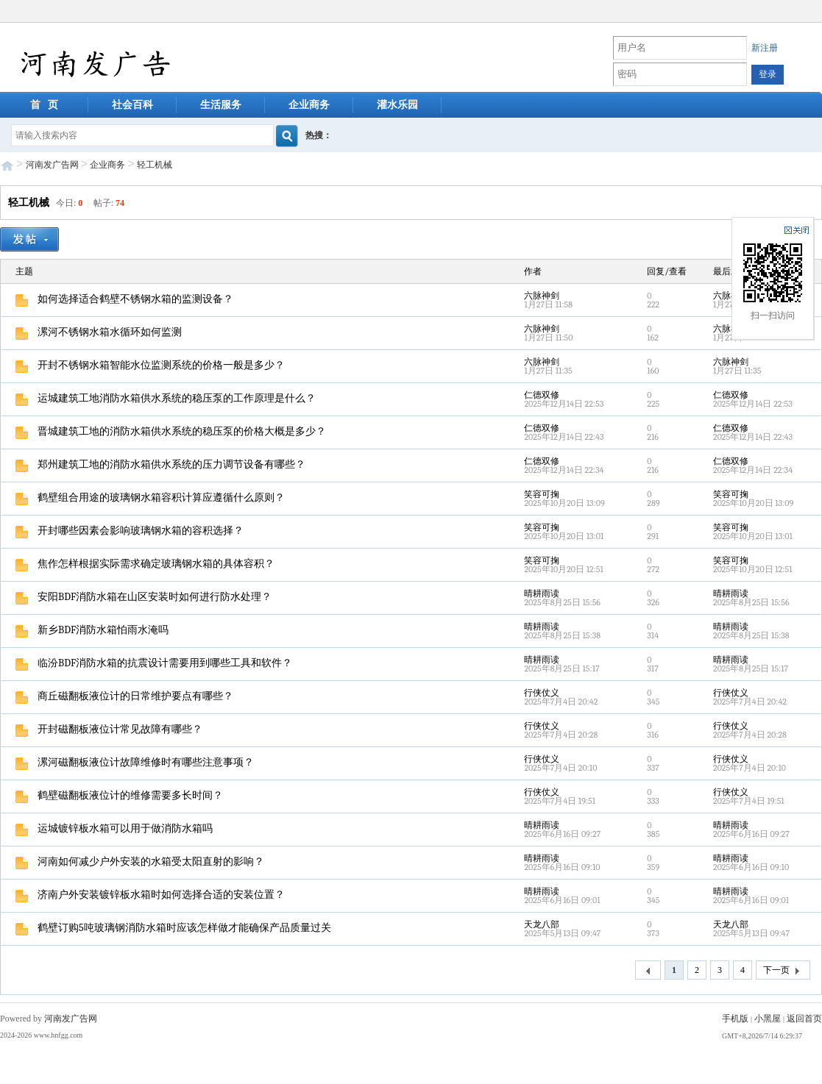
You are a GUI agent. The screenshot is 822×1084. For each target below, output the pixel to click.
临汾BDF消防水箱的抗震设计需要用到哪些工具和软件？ (153, 663)
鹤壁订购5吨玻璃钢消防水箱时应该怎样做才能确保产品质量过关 (173, 927)
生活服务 (220, 104)
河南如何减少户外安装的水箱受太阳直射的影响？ (139, 861)
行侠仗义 (541, 693)
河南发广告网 (52, 165)
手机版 (735, 1018)
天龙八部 (541, 924)
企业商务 (309, 104)
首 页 (44, 104)
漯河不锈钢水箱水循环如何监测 (98, 332)
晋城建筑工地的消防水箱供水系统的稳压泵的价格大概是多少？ (170, 431)
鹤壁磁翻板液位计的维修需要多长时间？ (119, 795)
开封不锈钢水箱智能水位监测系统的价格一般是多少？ (150, 365)
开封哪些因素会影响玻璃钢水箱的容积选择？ (129, 530)
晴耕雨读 (541, 593)
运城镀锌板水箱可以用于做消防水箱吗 (114, 828)
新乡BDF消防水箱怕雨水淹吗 (92, 630)
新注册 (764, 48)
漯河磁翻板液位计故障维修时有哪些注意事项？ (134, 762)
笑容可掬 (541, 494)
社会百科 (132, 104)
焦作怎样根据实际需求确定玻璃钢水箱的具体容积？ (144, 563)
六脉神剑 (541, 295)
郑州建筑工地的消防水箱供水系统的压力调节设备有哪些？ (160, 464)
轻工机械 (154, 165)
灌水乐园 (397, 104)
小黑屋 (767, 1018)
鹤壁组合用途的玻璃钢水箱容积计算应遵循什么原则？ (150, 497)
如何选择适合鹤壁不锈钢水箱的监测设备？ (124, 299)
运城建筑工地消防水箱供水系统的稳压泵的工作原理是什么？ (165, 398)
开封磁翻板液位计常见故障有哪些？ (108, 729)
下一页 (783, 971)
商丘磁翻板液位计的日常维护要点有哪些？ (124, 696)
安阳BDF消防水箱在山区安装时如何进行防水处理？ (143, 597)
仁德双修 (541, 395)
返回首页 (804, 1018)
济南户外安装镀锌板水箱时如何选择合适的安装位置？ (150, 894)
